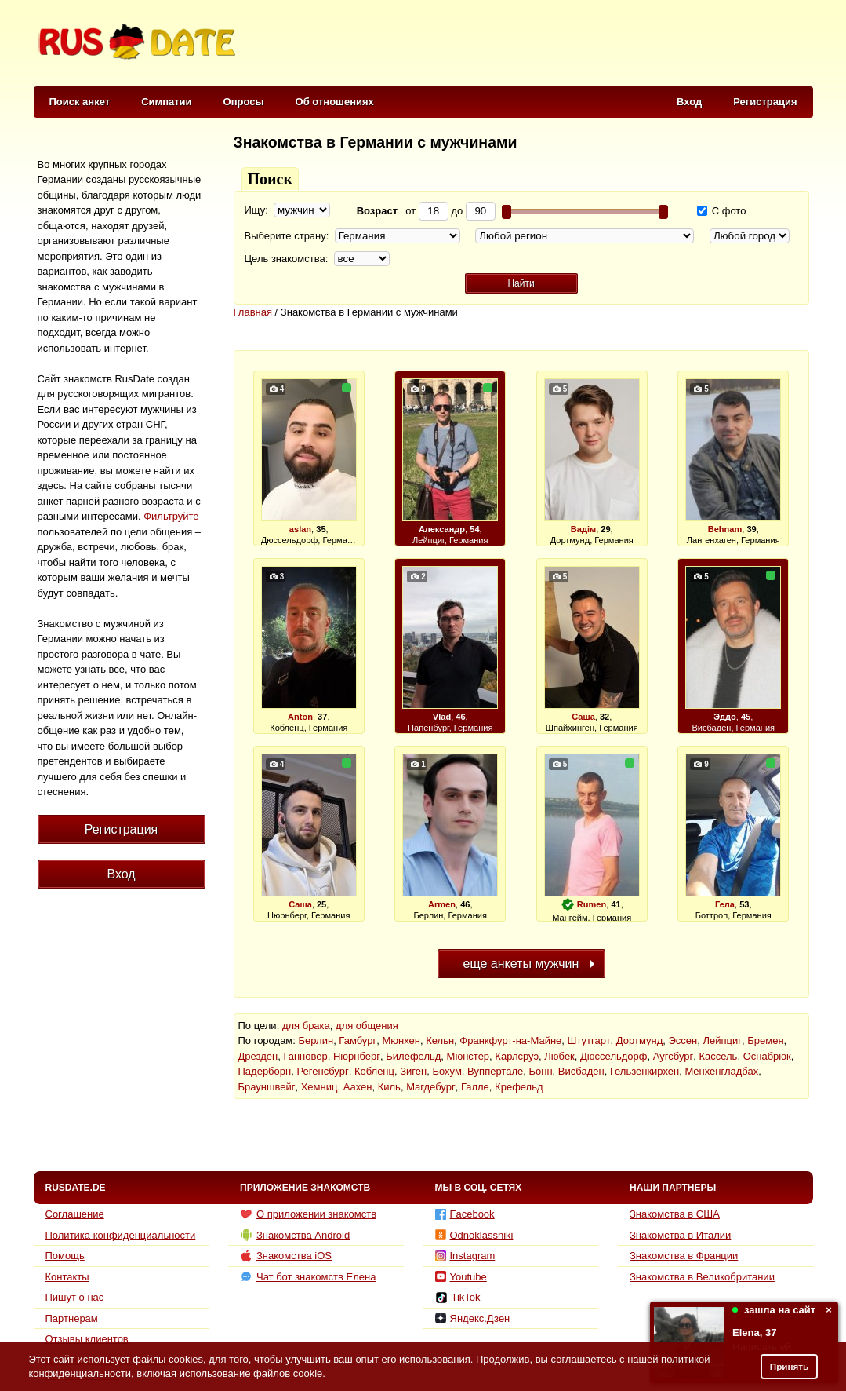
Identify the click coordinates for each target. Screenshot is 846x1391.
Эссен (683, 1040)
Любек (559, 1056)
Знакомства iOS (286, 1256)
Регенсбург (322, 1071)
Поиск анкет (80, 102)
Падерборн (265, 1071)
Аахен (357, 1087)
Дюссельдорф (613, 1056)
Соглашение (74, 1214)
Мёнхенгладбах (721, 1071)
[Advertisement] (526, 44)
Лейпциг (723, 1040)
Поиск (270, 179)
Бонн (540, 1071)
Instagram (465, 1255)
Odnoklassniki (474, 1235)
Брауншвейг (267, 1087)
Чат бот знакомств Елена (308, 1276)
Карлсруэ (517, 1056)
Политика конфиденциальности (120, 1235)
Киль (389, 1087)
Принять (789, 1366)
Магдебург (431, 1087)
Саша (583, 716)
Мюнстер (468, 1056)
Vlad (442, 716)
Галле (475, 1087)
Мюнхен (401, 1040)
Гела (725, 904)
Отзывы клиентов (87, 1339)
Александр (442, 529)
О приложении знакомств (308, 1214)
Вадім (583, 529)
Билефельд (413, 1056)
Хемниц (319, 1087)
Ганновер (305, 1056)
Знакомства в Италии (680, 1235)
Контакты (67, 1277)
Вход (689, 102)
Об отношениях (335, 102)
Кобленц (374, 1071)
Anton (300, 716)
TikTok (458, 1297)
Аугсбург (673, 1056)
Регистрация (765, 102)
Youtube (461, 1277)
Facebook (465, 1214)
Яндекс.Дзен (472, 1318)
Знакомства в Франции (684, 1255)
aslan (300, 529)
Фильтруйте (170, 516)
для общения (367, 1025)
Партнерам (71, 1318)
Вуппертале (495, 1071)
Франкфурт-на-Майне (510, 1040)
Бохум (446, 1071)
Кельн (440, 1040)
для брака (306, 1025)
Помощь (65, 1255)
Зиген (413, 1071)
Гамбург (357, 1040)
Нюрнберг (356, 1056)
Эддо (724, 716)
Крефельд (519, 1087)
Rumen (591, 904)
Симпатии (166, 102)
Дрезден (258, 1056)
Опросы (243, 102)
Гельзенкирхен (644, 1071)
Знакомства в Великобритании (702, 1277)
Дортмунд (639, 1040)
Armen (442, 904)
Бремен (765, 1040)
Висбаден (581, 1071)
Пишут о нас (74, 1297)
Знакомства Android (295, 1235)
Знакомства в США (675, 1214)
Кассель (718, 1056)
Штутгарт (589, 1040)
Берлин (316, 1040)
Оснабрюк (767, 1056)
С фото (721, 211)
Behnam (725, 529)
